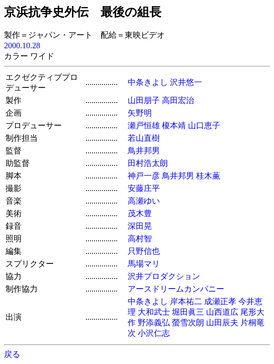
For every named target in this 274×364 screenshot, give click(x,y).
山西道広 (222, 312)
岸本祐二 (186, 301)
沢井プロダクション (164, 276)
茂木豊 (140, 213)
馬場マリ (144, 263)
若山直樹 (144, 138)
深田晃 (140, 226)
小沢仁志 (154, 333)
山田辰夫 (222, 322)
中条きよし (148, 82)
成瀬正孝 (220, 301)
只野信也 (144, 251)
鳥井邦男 (144, 150)
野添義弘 (154, 322)
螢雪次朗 (188, 322)
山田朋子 (144, 100)
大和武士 (154, 312)
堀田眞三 (188, 312)
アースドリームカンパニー (176, 289)
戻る (12, 354)
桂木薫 (208, 175)
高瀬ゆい (144, 201)
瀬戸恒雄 (144, 125)
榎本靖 (174, 125)
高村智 (140, 238)
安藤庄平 (144, 188)
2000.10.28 (22, 45)
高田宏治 (178, 100)
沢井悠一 (186, 82)
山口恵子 (204, 125)
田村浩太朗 (148, 163)
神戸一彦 (144, 175)
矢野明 (140, 113)
